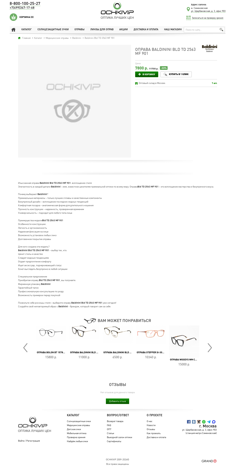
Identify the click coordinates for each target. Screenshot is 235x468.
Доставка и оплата (146, 29)
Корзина (26, 17)
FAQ (109, 425)
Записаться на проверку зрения (207, 18)
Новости (151, 425)
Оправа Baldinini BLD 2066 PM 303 (90, 352)
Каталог (26, 29)
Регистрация (33, 440)
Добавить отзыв (117, 401)
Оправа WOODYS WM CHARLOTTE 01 (190, 359)
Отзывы (151, 429)
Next (210, 347)
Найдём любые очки (77, 441)
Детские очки (74, 429)
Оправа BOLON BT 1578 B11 (52, 352)
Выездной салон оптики (119, 437)
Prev (25, 347)
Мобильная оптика (76, 433)
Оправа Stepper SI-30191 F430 (154, 352)
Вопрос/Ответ (118, 415)
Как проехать (154, 433)
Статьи (110, 433)
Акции (123, 29)
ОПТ (109, 429)
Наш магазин (173, 29)
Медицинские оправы (78, 425)
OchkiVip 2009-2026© (117, 459)
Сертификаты (114, 441)
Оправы (79, 29)
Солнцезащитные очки (53, 29)
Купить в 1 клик (179, 74)
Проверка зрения (76, 437)
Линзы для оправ (102, 29)
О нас (149, 421)
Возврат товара (115, 421)
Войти (21, 440)
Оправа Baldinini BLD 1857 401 (121, 352)
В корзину (149, 74)
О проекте (154, 415)
